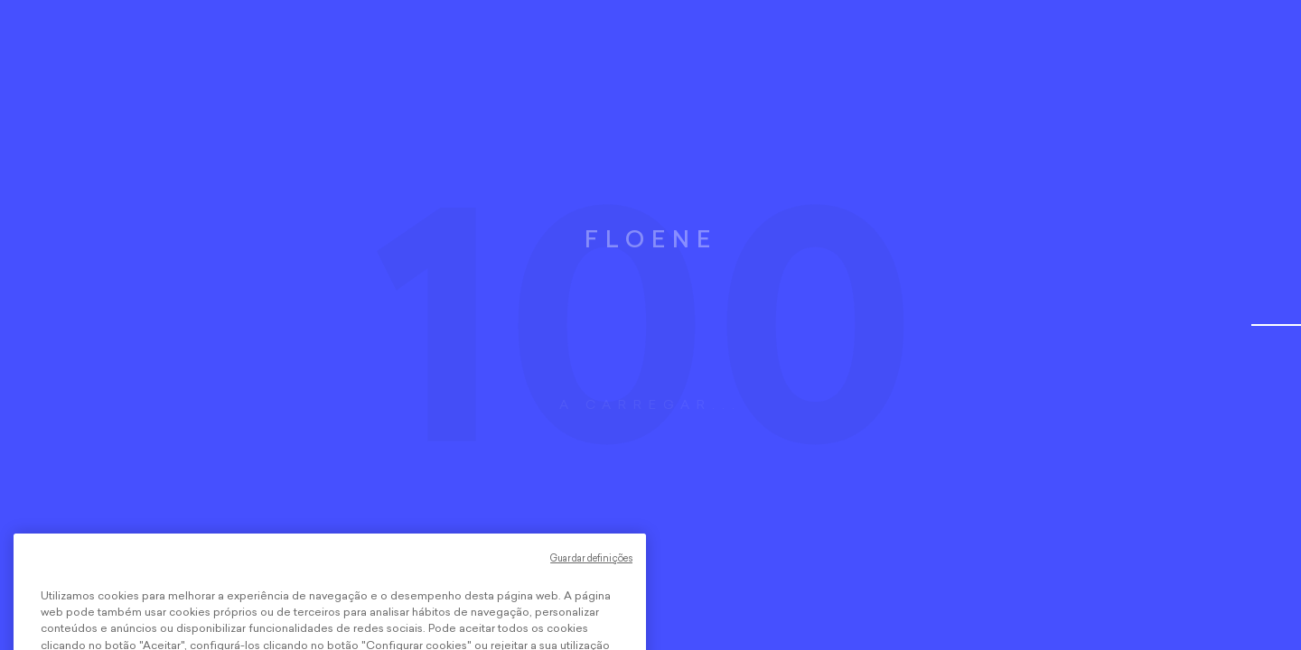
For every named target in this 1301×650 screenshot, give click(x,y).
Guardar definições (591, 575)
